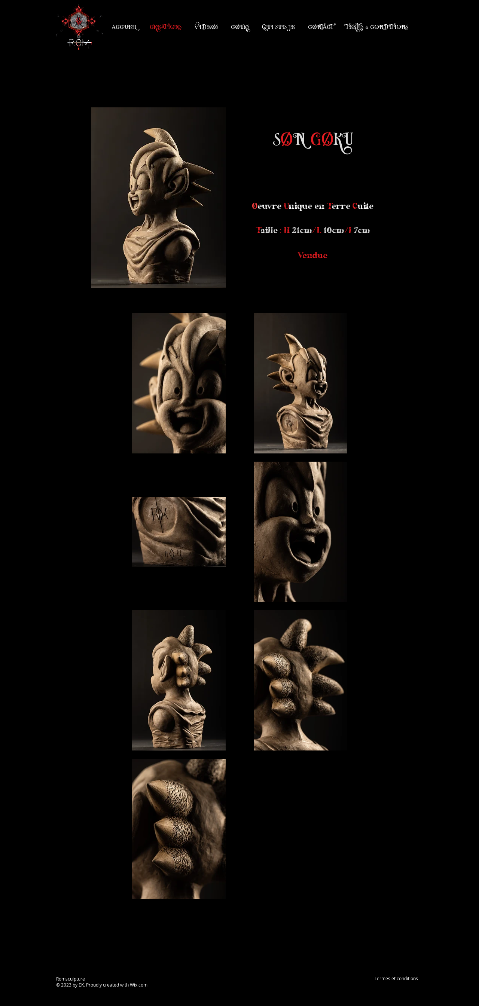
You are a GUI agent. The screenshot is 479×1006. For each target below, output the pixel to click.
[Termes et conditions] (396, 978)
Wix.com (138, 985)
